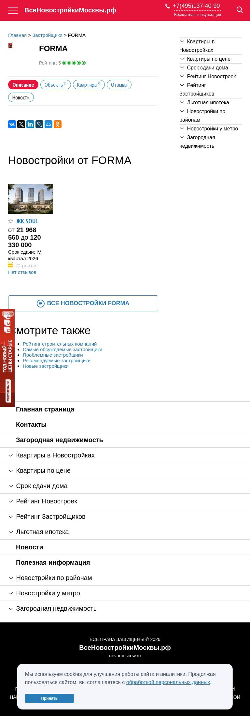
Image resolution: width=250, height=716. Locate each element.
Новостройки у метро (209, 128)
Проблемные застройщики (53, 355)
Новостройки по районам (202, 116)
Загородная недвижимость (197, 142)
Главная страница (45, 409)
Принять (49, 698)
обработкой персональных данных (168, 682)
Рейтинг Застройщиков (196, 89)
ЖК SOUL (27, 221)
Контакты (31, 424)
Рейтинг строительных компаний (60, 344)
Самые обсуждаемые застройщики (62, 349)
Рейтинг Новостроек (208, 76)
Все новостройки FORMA (83, 303)
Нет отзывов (22, 272)
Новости (29, 547)
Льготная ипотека (204, 102)
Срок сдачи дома (204, 67)
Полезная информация (53, 562)
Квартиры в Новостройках (197, 46)
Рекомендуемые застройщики (56, 360)
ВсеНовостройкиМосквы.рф (70, 10)
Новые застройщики (46, 366)
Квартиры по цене (205, 59)
